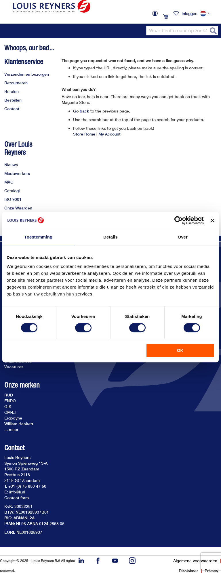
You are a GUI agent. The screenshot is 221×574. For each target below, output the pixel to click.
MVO (9, 182)
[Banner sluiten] (212, 220)
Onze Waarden (18, 207)
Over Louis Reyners (18, 148)
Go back (81, 110)
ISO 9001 (13, 199)
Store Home (84, 133)
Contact (11, 108)
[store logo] (51, 6)
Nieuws (11, 164)
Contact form (16, 497)
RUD (8, 394)
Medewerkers (17, 173)
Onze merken (22, 385)
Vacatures (13, 366)
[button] (206, 14)
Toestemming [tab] (38, 236)
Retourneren (16, 82)
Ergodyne (13, 417)
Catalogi (12, 190)
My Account (109, 133)
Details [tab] (110, 236)
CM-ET (10, 412)
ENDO (10, 400)
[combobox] (182, 30)
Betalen (11, 91)
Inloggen (189, 13)
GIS (7, 406)
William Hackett (18, 423)
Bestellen (13, 100)
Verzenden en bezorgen (26, 74)
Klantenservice (23, 62)
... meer (11, 429)
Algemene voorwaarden (195, 560)
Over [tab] (183, 236)
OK (180, 350)
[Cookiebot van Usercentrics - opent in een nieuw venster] (178, 220)
